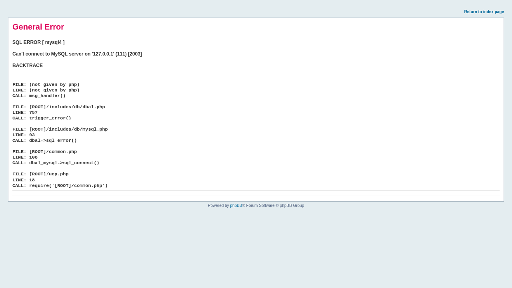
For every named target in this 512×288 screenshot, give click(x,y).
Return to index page (484, 12)
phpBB (236, 205)
